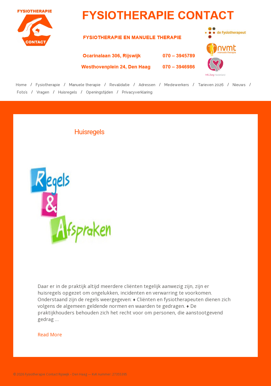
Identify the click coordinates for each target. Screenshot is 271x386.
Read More (50, 334)
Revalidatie (120, 85)
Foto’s (22, 92)
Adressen (147, 85)
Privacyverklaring (137, 92)
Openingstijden (99, 92)
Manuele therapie (85, 85)
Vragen (43, 92)
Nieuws (239, 85)
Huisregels (67, 92)
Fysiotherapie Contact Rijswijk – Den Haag (56, 374)
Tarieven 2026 (211, 85)
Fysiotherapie (48, 85)
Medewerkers (176, 85)
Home (21, 85)
